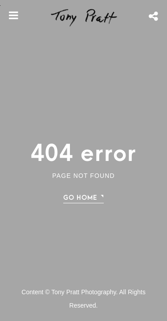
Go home (80, 198)
